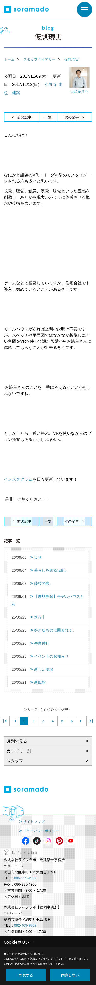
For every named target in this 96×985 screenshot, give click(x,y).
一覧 (48, 117)
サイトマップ (34, 822)
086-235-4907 (25, 878)
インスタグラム (18, 479)
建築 (16, 92)
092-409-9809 (25, 925)
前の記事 (24, 117)
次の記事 (72, 117)
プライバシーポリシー (41, 831)
